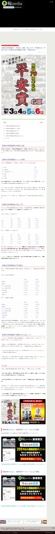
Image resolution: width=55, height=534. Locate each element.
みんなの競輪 (14, 532)
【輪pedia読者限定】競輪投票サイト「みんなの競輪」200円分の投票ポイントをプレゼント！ (23, 464)
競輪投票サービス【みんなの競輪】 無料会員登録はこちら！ (27, 29)
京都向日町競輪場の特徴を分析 (13, 126)
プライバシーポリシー (6, 532)
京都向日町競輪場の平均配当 (12, 133)
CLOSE (41, 122)
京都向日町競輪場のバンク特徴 (13, 128)
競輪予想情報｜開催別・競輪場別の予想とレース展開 (10, 45)
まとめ (7, 138)
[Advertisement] (27, 18)
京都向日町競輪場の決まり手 (12, 130)
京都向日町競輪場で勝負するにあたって (15, 135)
